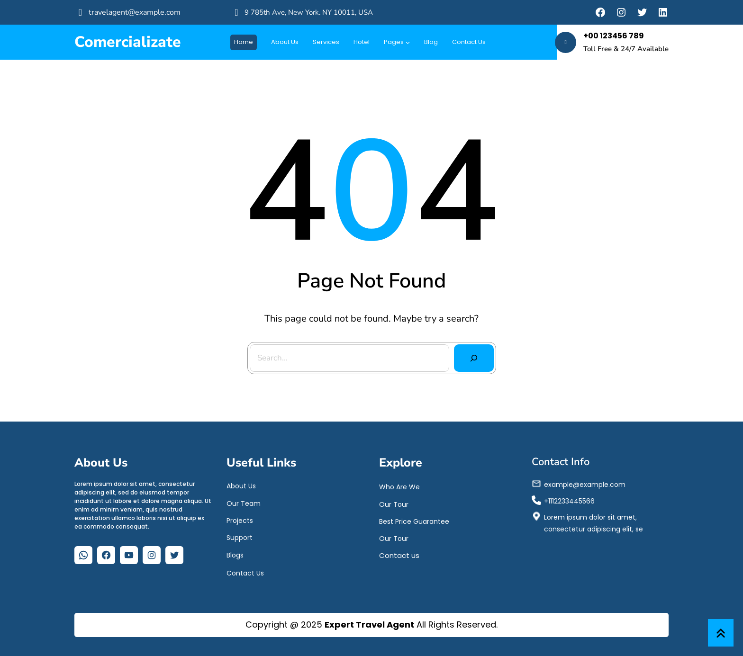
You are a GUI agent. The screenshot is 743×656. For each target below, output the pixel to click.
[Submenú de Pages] (408, 42)
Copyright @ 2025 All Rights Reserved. (371, 624)
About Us (241, 485)
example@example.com (584, 484)
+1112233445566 (569, 500)
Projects (240, 520)
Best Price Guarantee (414, 521)
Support (240, 537)
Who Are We (399, 486)
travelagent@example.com (135, 12)
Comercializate (127, 42)
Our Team (244, 503)
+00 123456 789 (613, 35)
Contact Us (245, 572)
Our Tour (393, 504)
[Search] (472, 357)
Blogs (235, 554)
